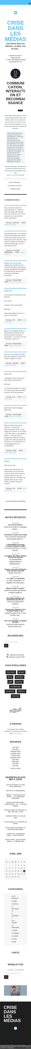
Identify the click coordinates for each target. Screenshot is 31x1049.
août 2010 (15, 759)
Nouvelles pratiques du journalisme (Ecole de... (15, 599)
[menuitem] (15, 56)
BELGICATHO (19, 835)
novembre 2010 (15, 753)
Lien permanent (14, 182)
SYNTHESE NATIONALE (15, 829)
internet (19, 677)
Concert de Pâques (12, 785)
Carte (15, 952)
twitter (15, 696)
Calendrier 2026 (11, 816)
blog (10, 677)
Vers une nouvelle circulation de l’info (15, 621)
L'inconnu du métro (15, 55)
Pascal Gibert (17, 280)
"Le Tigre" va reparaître (15, 578)
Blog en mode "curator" (15, 588)
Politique (16, 933)
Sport (15, 939)
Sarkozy (21, 691)
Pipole (15, 930)
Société (18, 185)
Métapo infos (20, 841)
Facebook (10, 691)
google (19, 682)
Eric (14, 320)
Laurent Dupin (20, 175)
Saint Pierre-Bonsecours (17, 785)
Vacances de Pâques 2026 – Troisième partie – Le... (14, 803)
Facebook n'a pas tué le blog (15, 535)
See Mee (15, 363)
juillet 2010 (15, 761)
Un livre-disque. (9, 822)
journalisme (15, 686)
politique (11, 672)
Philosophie (15, 927)
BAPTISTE (9, 790)
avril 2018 (15, 747)
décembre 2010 (15, 751)
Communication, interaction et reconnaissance (15, 93)
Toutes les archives (15, 768)
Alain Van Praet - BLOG (15, 812)
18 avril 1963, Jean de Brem (14, 828)
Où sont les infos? (15, 525)
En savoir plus (11, 1047)
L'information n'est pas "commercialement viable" (15, 545)
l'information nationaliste (18, 797)
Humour (15, 904)
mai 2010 (15, 765)
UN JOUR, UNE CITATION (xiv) (14, 810)
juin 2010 (15, 763)
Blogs (15, 901)
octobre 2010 (15, 755)
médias (21, 672)
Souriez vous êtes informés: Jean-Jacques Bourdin (15, 570)
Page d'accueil (15, 57)
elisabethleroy (20, 790)
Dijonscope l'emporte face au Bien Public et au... (15, 610)
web (10, 682)
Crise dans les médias (15, 31)
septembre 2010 (15, 757)
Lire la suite (18, 733)
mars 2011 (15, 749)
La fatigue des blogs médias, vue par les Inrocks (15, 556)
